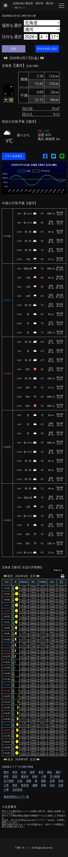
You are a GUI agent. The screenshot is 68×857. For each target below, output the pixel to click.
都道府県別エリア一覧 (16, 796)
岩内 (52, 785)
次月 (35, 576)
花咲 (14, 776)
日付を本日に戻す (47, 48)
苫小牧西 (9, 780)
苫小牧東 (55, 776)
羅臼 (58, 772)
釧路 (34, 776)
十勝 (43, 776)
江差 (6, 785)
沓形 (41, 772)
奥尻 (14, 785)
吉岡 (52, 780)
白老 (19, 780)
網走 (49, 772)
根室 (6, 776)
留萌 (32, 772)
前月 (8, 576)
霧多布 (25, 776)
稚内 (6, 772)
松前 (60, 780)
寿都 (43, 785)
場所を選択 (12, 26)
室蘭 (28, 780)
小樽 (6, 789)
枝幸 (14, 772)
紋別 (23, 772)
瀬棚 (34, 785)
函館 (43, 780)
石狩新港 (17, 789)
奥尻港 (25, 785)
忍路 (60, 785)
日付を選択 (12, 37)
